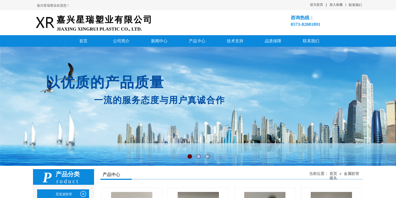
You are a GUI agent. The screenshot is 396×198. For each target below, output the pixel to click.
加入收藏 (336, 5)
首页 (333, 174)
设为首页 (316, 5)
